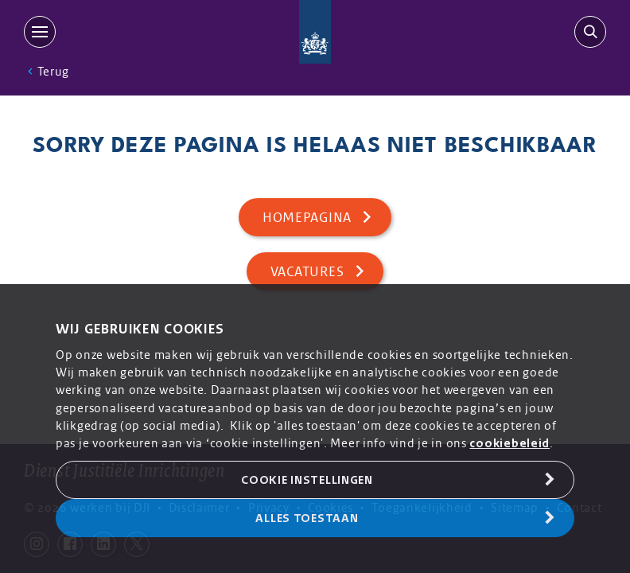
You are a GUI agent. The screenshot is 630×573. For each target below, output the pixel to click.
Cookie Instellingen (307, 480)
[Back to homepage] (315, 32)
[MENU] (43, 32)
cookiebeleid (509, 443)
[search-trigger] (587, 32)
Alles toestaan (306, 518)
